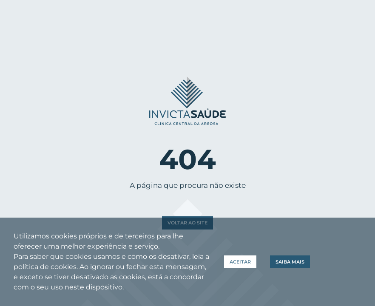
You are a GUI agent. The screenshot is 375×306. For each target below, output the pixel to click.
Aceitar (240, 262)
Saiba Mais (290, 262)
